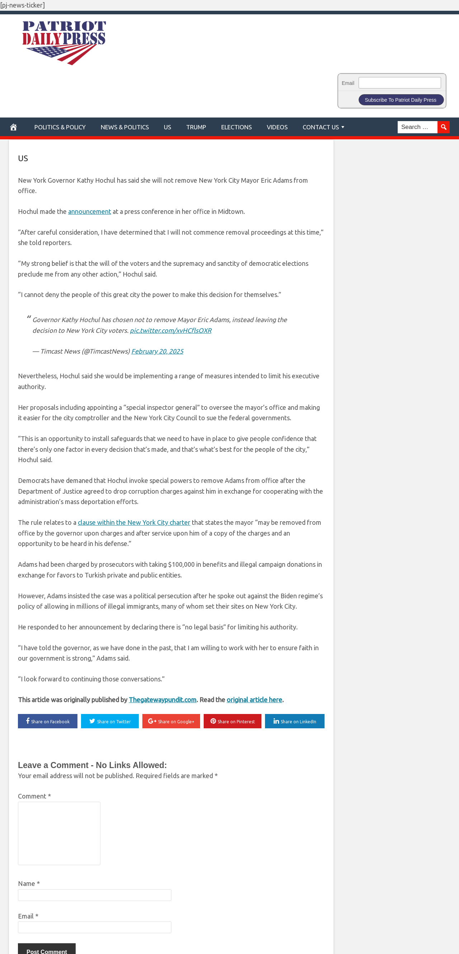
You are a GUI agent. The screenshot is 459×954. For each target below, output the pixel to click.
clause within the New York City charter (134, 522)
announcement (89, 211)
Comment (34, 796)
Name (29, 883)
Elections (236, 127)
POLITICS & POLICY (60, 127)
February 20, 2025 (157, 351)
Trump (196, 127)
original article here (254, 699)
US (167, 127)
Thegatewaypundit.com (163, 699)
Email (348, 83)
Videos (277, 127)
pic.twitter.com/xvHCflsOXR (170, 330)
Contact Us (321, 127)
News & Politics (125, 127)
